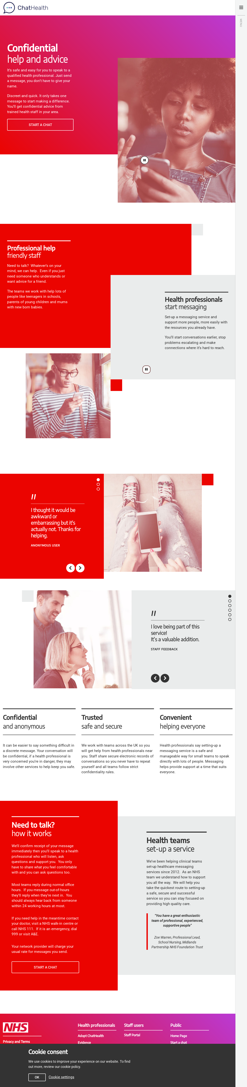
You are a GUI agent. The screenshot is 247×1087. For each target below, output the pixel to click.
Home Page (179, 1036)
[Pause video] (144, 160)
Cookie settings (60, 1077)
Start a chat (40, 125)
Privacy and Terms (16, 1041)
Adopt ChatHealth (91, 1036)
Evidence (84, 1042)
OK (35, 1077)
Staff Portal (132, 1035)
